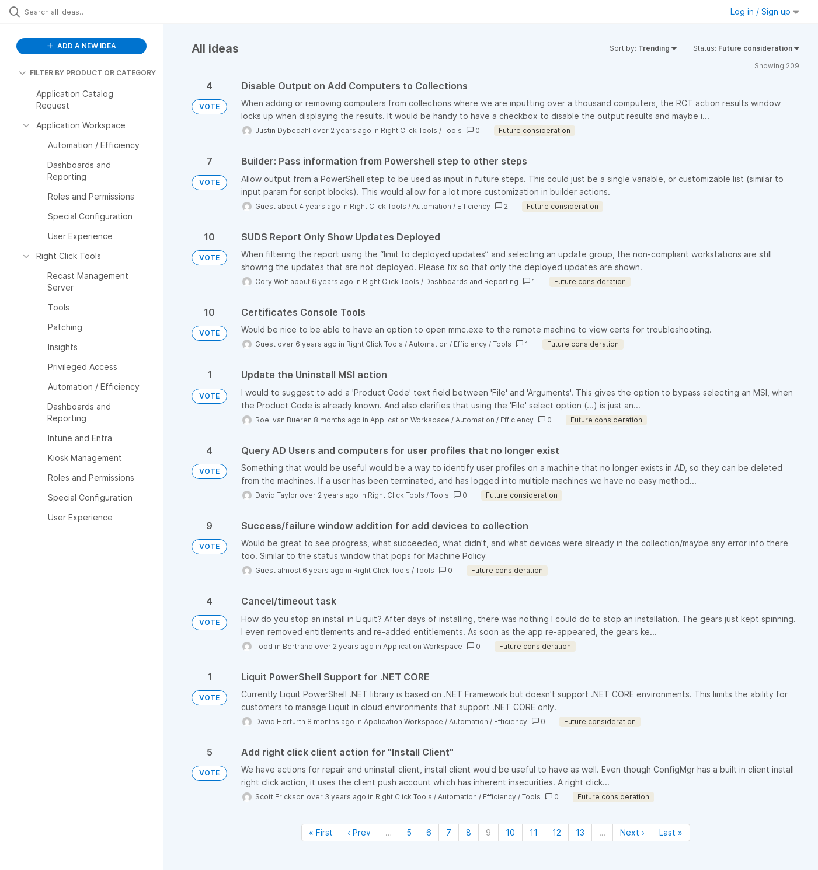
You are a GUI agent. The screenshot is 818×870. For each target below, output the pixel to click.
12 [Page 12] (556, 832)
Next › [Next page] (632, 832)
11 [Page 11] (534, 832)
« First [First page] (321, 832)
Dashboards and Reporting (471, 281)
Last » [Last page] (671, 832)
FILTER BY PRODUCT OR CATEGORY (87, 72)
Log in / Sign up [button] (764, 11)
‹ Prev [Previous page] (359, 832)
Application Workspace (410, 419)
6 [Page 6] (428, 832)
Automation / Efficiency (451, 206)
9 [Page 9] (488, 832)
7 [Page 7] (448, 832)
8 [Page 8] (468, 832)
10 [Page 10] (510, 832)
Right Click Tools (409, 130)
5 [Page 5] (409, 832)
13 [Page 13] (580, 832)
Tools (452, 130)
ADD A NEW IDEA (81, 45)
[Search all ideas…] (96, 12)
